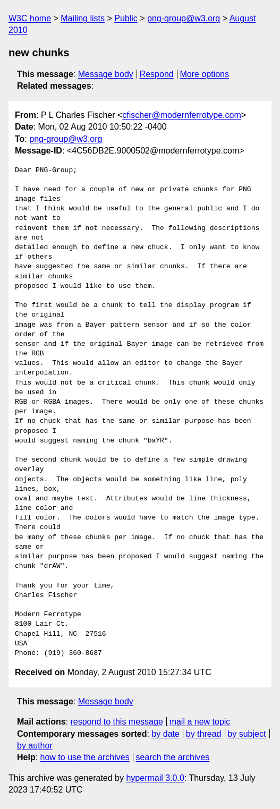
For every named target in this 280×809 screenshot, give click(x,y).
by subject (246, 733)
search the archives (173, 757)
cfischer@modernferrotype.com (181, 115)
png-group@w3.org (183, 18)
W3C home (30, 18)
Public (126, 18)
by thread (204, 733)
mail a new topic (200, 721)
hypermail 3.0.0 (155, 777)
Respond (157, 74)
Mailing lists (83, 18)
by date (165, 733)
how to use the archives (85, 757)
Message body (105, 74)
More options (205, 74)
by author (35, 745)
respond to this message (116, 721)
